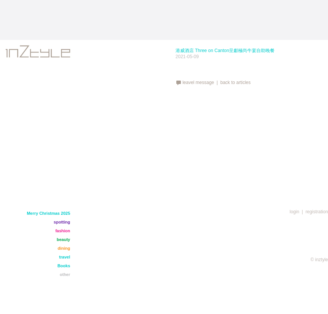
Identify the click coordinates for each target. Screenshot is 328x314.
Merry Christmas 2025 (48, 213)
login (294, 211)
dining (64, 248)
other (65, 274)
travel (64, 257)
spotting (62, 222)
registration (317, 211)
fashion (62, 230)
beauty (63, 239)
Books (63, 265)
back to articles (235, 82)
